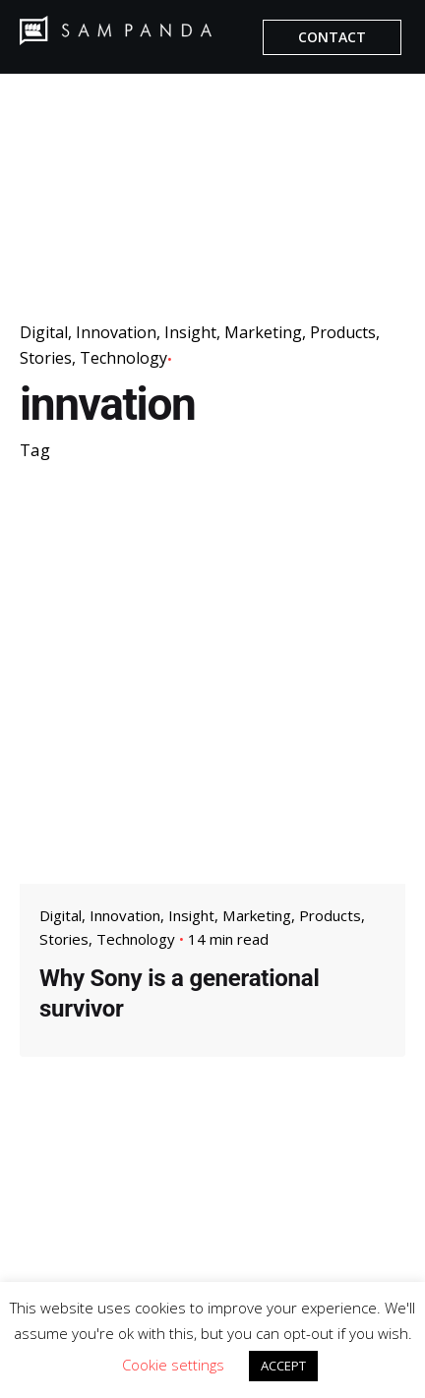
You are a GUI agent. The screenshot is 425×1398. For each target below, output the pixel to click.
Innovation (116, 332)
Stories (46, 358)
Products (343, 332)
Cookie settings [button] (173, 1364)
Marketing (263, 332)
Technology (123, 358)
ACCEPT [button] (283, 1365)
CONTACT (332, 37)
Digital (44, 332)
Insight (190, 332)
